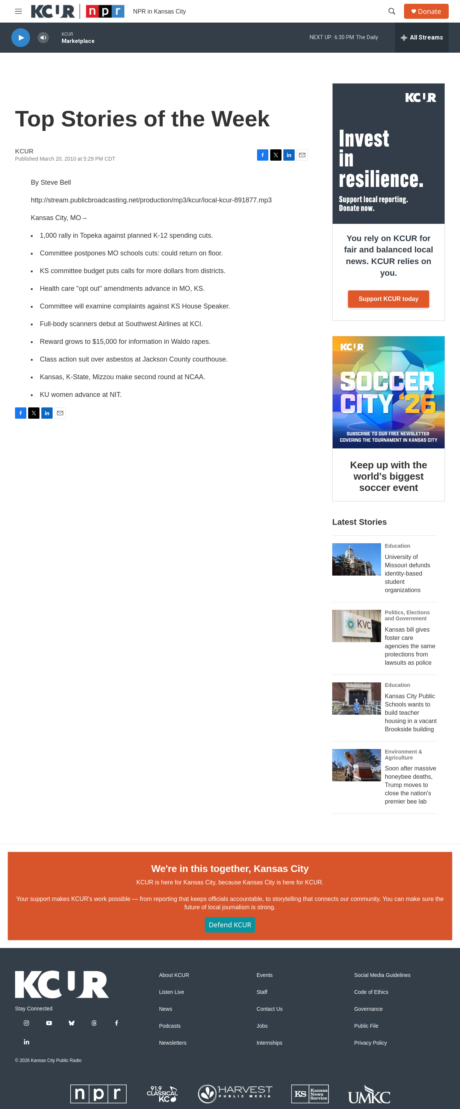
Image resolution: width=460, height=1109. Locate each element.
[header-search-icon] (392, 11)
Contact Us (270, 1009)
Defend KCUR (230, 924)
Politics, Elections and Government (407, 615)
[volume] (43, 37)
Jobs (262, 1026)
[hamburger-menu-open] (18, 11)
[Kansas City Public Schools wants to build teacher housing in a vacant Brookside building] (356, 698)
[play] (21, 37)
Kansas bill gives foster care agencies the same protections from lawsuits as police (410, 646)
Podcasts (170, 1026)
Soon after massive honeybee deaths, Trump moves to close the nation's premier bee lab (410, 785)
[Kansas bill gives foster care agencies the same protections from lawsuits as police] (356, 626)
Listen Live (171, 992)
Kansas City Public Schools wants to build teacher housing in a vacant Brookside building (411, 712)
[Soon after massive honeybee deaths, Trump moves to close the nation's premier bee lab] (356, 765)
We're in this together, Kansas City (230, 868)
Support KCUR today (388, 299)
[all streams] (422, 38)
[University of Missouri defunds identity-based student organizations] (356, 559)
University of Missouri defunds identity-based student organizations (407, 573)
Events (265, 975)
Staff (262, 992)
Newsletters (172, 1043)
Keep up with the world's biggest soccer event (388, 476)
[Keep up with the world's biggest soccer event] (389, 392)
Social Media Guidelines (382, 975)
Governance (368, 1009)
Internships (269, 1043)
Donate (429, 11)
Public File (366, 1026)
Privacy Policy (370, 1043)
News (165, 1009)
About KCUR (174, 975)
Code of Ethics (371, 992)
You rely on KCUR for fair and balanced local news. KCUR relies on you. (388, 256)
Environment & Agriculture (403, 755)
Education (397, 546)
